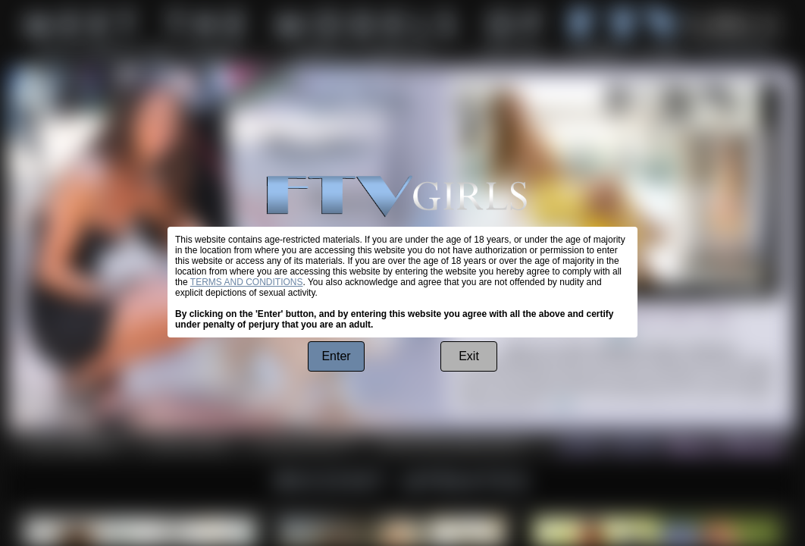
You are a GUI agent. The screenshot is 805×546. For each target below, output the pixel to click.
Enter (335, 356)
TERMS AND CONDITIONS (246, 282)
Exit (469, 356)
